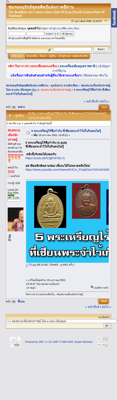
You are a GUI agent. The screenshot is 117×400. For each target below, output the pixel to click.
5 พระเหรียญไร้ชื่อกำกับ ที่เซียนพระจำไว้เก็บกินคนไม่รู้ (66, 131)
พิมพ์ (104, 107)
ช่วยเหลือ (31, 55)
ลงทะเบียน (73, 28)
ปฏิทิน (52, 55)
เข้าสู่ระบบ (55, 28)
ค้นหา (43, 55)
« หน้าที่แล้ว (91, 101)
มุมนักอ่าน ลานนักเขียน (64, 85)
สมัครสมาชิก (80, 55)
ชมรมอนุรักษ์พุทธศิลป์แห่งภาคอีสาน (27, 85)
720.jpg (31, 264)
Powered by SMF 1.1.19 (38, 341)
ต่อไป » (105, 101)
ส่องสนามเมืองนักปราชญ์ (55, 89)
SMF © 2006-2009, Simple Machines (73, 341)
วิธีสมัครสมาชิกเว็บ (95, 75)
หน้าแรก (17, 55)
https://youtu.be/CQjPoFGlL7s (45, 158)
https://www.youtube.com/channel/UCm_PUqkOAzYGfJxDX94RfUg (69, 169)
